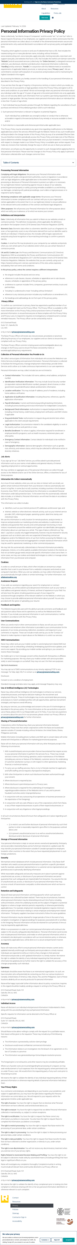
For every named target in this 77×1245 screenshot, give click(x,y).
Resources (54, 9)
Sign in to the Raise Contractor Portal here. (48, 2)
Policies (15, 1209)
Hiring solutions (47, 4)
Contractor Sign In (19, 1217)
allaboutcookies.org (9, 577)
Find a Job (58, 13)
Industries (61, 4)
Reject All (56, 1238)
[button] (73, 162)
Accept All (68, 1238)
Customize (43, 1238)
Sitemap (15, 1213)
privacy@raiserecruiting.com (23, 332)
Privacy (15, 1206)
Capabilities (45, 13)
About (44, 9)
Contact (15, 1198)
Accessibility (17, 1221)
